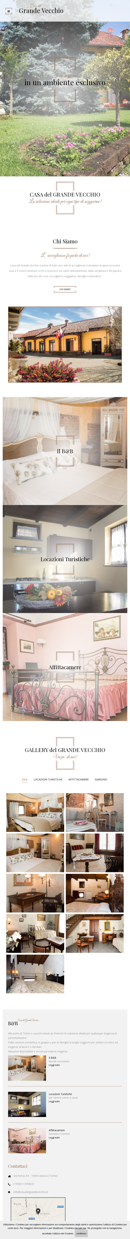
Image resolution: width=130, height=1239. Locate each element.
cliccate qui (80, 1228)
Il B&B (52, 1057)
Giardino (101, 779)
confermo (81, 1233)
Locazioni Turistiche (48, 779)
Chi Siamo (65, 289)
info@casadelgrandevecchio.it (30, 1192)
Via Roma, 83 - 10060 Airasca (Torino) (35, 1175)
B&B (25, 779)
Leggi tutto (54, 1065)
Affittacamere (79, 779)
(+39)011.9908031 (24, 1184)
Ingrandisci (35, 812)
